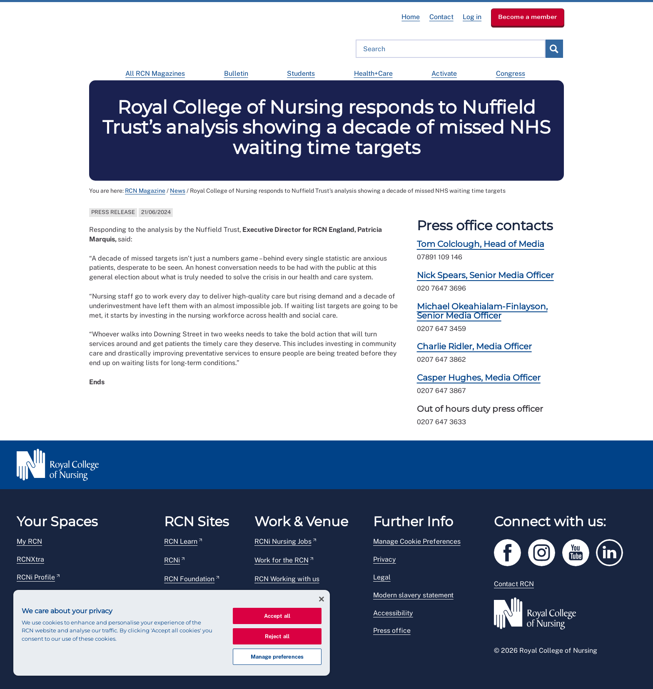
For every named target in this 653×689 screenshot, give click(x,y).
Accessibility (393, 613)
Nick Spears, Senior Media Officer (485, 275)
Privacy (384, 559)
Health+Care (373, 73)
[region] (171, 633)
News (177, 190)
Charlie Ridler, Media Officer (474, 346)
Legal (382, 577)
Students (301, 73)
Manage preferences (277, 657)
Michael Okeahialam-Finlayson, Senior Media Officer (482, 311)
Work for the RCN (281, 560)
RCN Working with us (286, 579)
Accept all (277, 616)
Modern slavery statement (413, 595)
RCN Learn (180, 541)
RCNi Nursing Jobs (283, 541)
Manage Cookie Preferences (417, 541)
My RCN (29, 541)
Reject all (277, 636)
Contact (441, 17)
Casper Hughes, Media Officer (479, 378)
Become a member (527, 16)
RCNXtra (30, 559)
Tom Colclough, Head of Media (480, 244)
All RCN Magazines (155, 73)
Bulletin (236, 73)
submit (554, 49)
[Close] (321, 599)
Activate (444, 73)
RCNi (172, 560)
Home (410, 17)
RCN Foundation (189, 579)
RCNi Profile (36, 577)
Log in (472, 17)
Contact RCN (514, 584)
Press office (392, 630)
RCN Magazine (145, 190)
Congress (510, 73)
